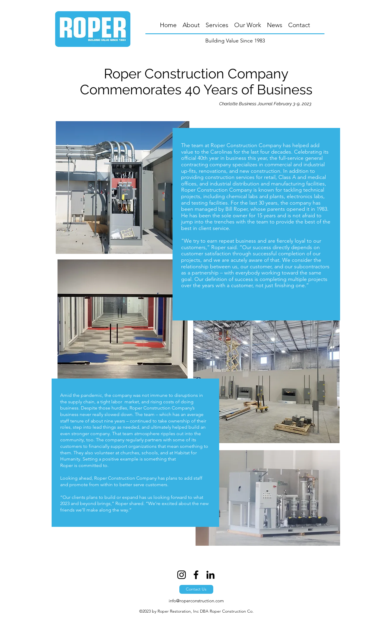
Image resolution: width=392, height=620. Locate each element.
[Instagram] (181, 574)
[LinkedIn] (210, 574)
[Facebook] (196, 574)
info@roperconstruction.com (196, 600)
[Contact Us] (196, 589)
